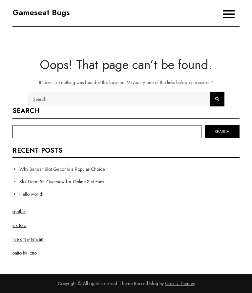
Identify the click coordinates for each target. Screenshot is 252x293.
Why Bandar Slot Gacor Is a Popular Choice (62, 169)
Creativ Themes (180, 283)
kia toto (19, 225)
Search (25, 111)
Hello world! (31, 194)
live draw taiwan (27, 239)
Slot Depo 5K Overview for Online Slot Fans (61, 181)
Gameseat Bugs (41, 12)
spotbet (19, 211)
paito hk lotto (24, 253)
